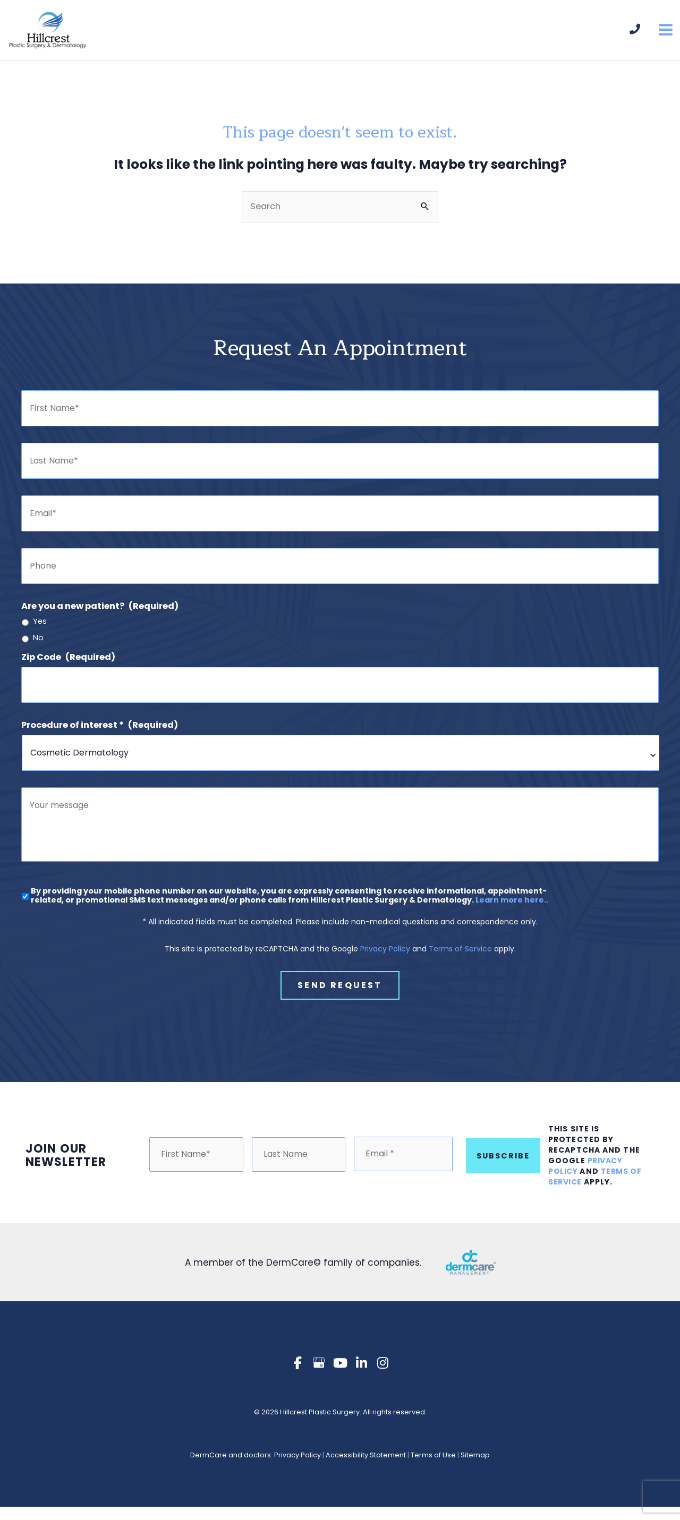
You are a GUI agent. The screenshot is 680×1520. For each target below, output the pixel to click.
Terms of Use (433, 1468)
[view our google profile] (318, 1377)
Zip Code (68, 665)
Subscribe (503, 1169)
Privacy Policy (385, 967)
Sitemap (475, 1468)
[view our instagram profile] (382, 1377)
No (38, 645)
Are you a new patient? (99, 614)
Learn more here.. (511, 918)
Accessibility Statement (366, 1468)
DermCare (208, 1468)
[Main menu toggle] (665, 34)
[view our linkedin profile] (361, 1377)
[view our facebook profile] (297, 1377)
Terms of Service (460, 967)
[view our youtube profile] (340, 1377)
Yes (40, 629)
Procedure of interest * (99, 732)
